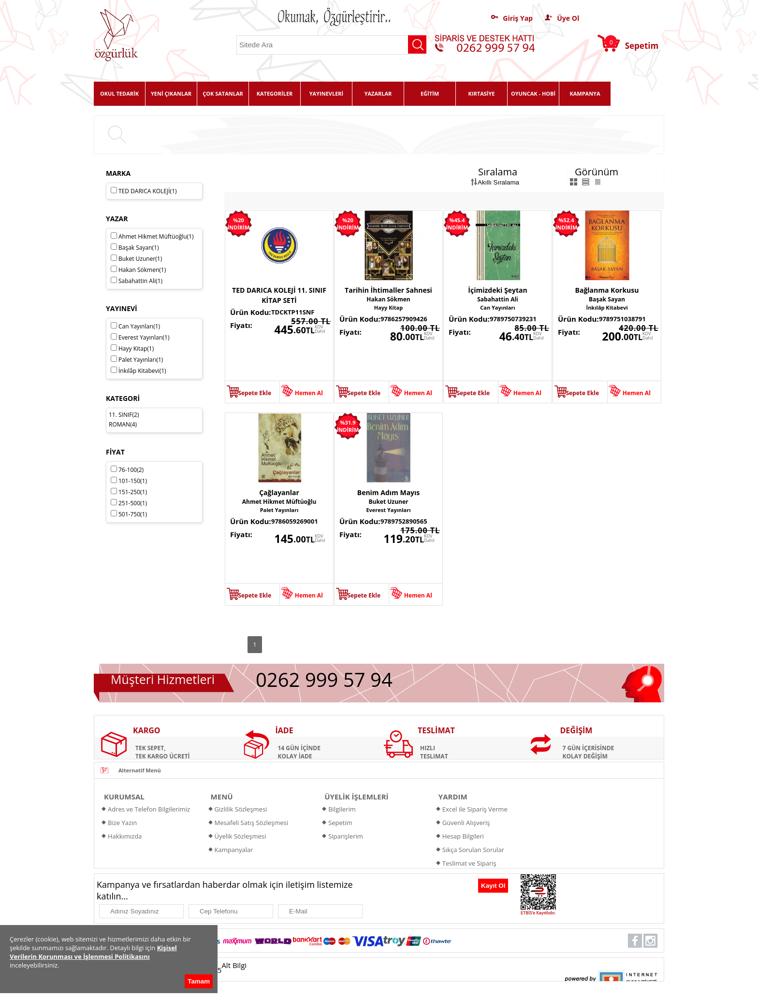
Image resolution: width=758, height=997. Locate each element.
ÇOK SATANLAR (223, 93)
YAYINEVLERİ (326, 93)
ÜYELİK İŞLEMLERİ (356, 796)
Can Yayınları (497, 307)
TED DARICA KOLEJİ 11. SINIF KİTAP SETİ (279, 295)
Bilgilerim (342, 809)
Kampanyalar (234, 849)
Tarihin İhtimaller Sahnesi (388, 290)
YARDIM (452, 796)
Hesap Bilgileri (463, 836)
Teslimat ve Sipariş (469, 863)
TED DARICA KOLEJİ (144, 191)
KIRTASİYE (481, 93)
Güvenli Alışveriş (466, 822)
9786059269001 (294, 521)
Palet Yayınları (279, 509)
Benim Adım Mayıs (388, 492)
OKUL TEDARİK (119, 93)
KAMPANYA (584, 93)
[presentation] (427, 888)
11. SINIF (120, 415)
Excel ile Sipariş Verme (475, 809)
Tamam (199, 981)
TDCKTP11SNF (293, 312)
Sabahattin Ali (497, 299)
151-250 (129, 492)
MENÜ (222, 796)
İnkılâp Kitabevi (606, 307)
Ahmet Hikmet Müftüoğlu (279, 502)
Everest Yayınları (388, 509)
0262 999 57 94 (324, 679)
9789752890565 (403, 521)
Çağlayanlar (279, 492)
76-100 (127, 470)
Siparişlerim (345, 836)
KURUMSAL (124, 796)
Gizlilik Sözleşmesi (241, 809)
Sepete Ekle (254, 393)
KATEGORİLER (275, 93)
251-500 (129, 503)
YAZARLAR (378, 93)
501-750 (129, 514)
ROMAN (119, 424)
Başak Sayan (607, 299)
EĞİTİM (430, 93)
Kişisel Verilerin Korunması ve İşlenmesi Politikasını (93, 952)
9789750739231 (513, 318)
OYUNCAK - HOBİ (533, 93)
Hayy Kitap (388, 307)
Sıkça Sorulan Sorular (473, 849)
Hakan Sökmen (388, 299)
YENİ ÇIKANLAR (171, 93)
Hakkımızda (125, 836)
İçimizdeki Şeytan (497, 290)
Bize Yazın (122, 822)
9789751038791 (622, 318)
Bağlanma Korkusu (607, 290)
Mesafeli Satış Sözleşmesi (252, 822)
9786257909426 (403, 318)
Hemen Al (309, 393)
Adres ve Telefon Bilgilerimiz (149, 809)
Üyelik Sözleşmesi (240, 836)
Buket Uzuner (388, 502)
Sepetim (340, 822)
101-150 (129, 481)
